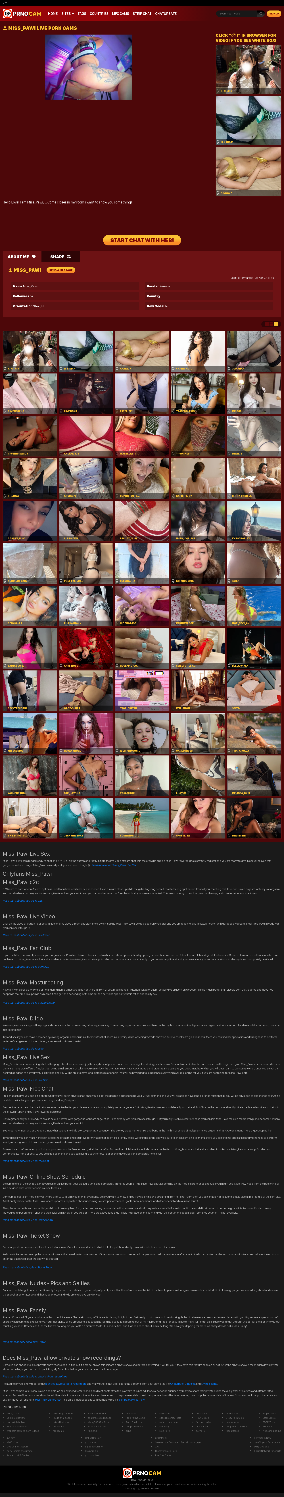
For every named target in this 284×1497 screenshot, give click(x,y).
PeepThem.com (134, 1426)
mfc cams (120, 13)
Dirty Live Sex (261, 1446)
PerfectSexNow (262, 1437)
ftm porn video (204, 1422)
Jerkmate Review (16, 1417)
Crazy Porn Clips (235, 1417)
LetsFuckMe (269, 1417)
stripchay (164, 1426)
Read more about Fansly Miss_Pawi (24, 1342)
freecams (58, 1426)
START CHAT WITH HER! (142, 240)
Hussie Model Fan (97, 1413)
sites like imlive (61, 1422)
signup (274, 13)
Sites (66, 13)
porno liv (200, 1430)
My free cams (209, 1383)
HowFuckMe (202, 1417)
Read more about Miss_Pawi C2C (23, 900)
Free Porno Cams (135, 1417)
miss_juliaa (13, 1413)
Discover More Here (166, 1450)
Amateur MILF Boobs (18, 1455)
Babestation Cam (97, 1426)
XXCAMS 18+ (162, 1437)
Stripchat (190, 1383)
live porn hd (91, 1450)
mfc (5, 3)
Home (53, 13)
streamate (164, 1413)
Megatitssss (232, 1430)
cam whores (232, 1422)
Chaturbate (166, 13)
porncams (90, 1442)
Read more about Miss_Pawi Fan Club (26, 966)
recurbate (66, 1383)
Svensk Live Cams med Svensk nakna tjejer (178, 1442)
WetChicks (12, 1442)
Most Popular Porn (63, 1413)
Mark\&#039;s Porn (98, 1422)
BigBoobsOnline (94, 1446)
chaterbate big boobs (99, 1417)
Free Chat (26, 1161)
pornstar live (92, 1455)
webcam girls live (272, 1430)
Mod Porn (164, 1430)
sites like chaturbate (170, 1417)
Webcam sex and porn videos (23, 1430)
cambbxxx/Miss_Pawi (132, 1399)
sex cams (131, 1413)
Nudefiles (268, 1426)
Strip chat (142, 13)
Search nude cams (17, 1426)
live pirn (11, 1437)
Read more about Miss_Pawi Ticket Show (27, 1267)
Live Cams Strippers (17, 1446)
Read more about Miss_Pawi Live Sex (113, 865)
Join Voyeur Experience (267, 1442)
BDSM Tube (269, 1422)
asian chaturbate (168, 1422)
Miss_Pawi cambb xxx (48, 1399)
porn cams (201, 1413)
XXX (157, 1446)
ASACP (142, 1479)
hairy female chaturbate (20, 1450)
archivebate (52, 1383)
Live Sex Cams (163, 1455)
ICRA (150, 1479)
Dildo (23, 1048)
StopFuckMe (269, 1413)
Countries (99, 13)
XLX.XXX (92, 1430)
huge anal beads (62, 1417)
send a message (61, 270)
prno (128, 1430)
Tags (82, 13)
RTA (133, 1479)
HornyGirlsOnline (16, 1422)
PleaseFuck (202, 1426)
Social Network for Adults (267, 1450)
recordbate (79, 1383)
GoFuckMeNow (93, 1437)
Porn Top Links (134, 1422)
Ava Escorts (232, 1413)
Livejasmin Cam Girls (237, 1426)
